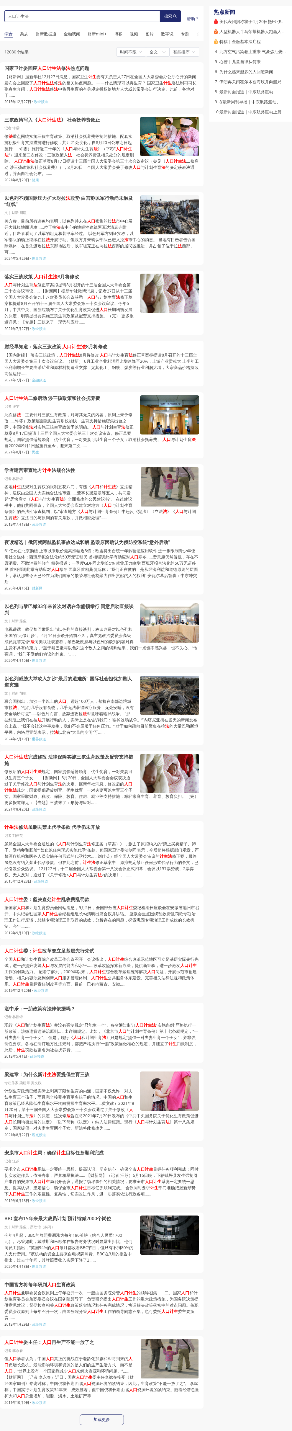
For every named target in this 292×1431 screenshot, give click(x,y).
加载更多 (101, 1419)
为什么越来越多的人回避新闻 (246, 71)
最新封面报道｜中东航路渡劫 (246, 91)
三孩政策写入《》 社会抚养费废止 (52, 120)
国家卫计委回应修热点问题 (46, 68)
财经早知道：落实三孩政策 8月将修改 (55, 347)
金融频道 (39, 380)
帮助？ (193, 19)
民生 (35, 452)
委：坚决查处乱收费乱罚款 (46, 899)
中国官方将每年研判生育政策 (39, 1285)
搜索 (170, 16)
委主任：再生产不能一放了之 (49, 1342)
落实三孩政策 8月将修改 (41, 277)
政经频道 (41, 101)
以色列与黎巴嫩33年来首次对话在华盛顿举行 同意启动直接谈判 (69, 609)
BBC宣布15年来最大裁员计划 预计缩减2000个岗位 (57, 1219)
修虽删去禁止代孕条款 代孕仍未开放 (52, 827)
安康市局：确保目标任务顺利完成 (54, 1153)
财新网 (37, 588)
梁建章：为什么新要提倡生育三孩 (46, 1074)
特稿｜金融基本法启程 (240, 41)
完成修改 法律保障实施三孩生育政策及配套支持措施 (68, 760)
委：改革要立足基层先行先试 (49, 951)
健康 (35, 179)
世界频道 (39, 258)
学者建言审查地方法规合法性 (39, 470)
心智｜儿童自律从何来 (240, 61)
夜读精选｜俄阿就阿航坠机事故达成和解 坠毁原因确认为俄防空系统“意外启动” (87, 542)
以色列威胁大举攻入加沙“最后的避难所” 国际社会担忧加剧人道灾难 (68, 682)
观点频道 (39, 1134)
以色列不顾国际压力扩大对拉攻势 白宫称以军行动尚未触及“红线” (68, 201)
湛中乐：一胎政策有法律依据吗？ (39, 1009)
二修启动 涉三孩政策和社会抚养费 (52, 398)
